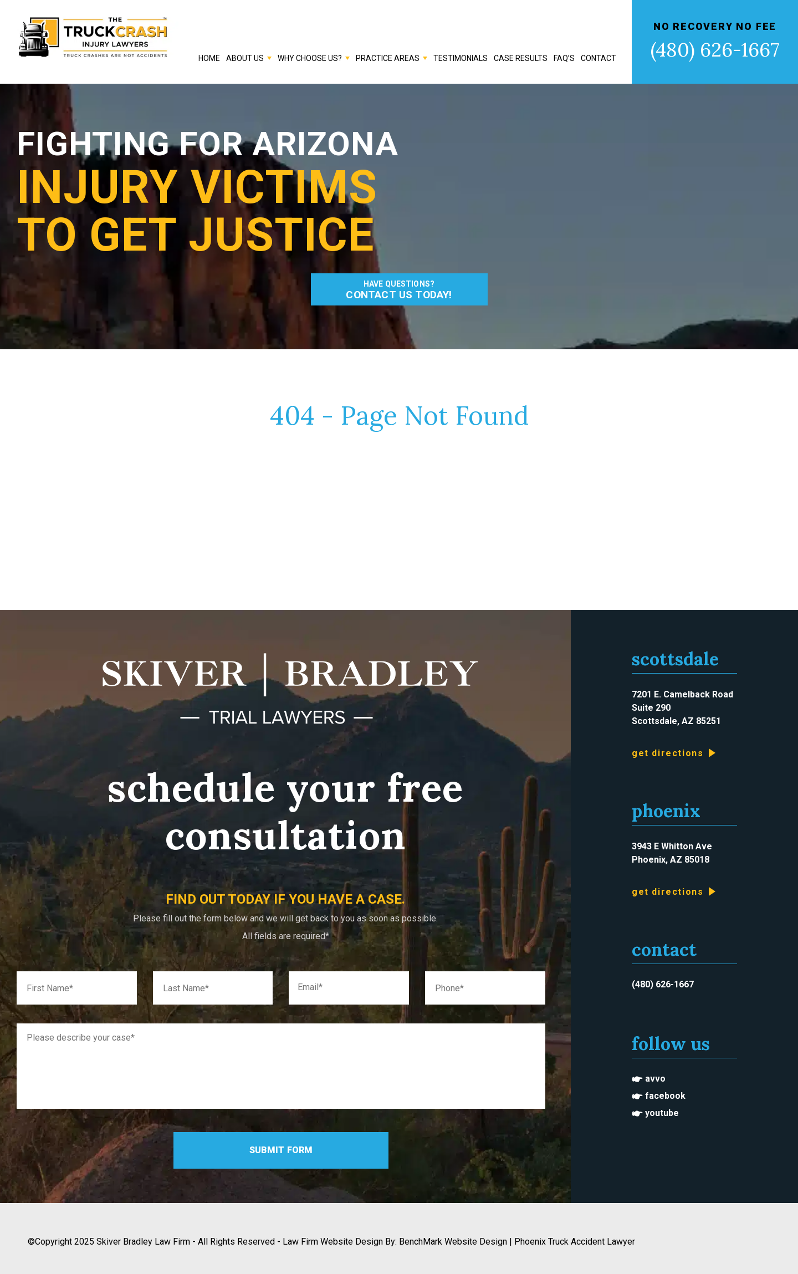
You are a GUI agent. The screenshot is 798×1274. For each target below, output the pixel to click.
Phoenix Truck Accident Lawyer (574, 1241)
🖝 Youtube (655, 1113)
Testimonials (460, 58)
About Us (245, 58)
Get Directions (667, 753)
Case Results (521, 58)
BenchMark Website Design (453, 1241)
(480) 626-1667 (715, 49)
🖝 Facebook (659, 1095)
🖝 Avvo (649, 1078)
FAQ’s (564, 58)
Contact (598, 58)
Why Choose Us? (310, 58)
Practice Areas (388, 58)
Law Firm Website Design (333, 1241)
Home (209, 58)
